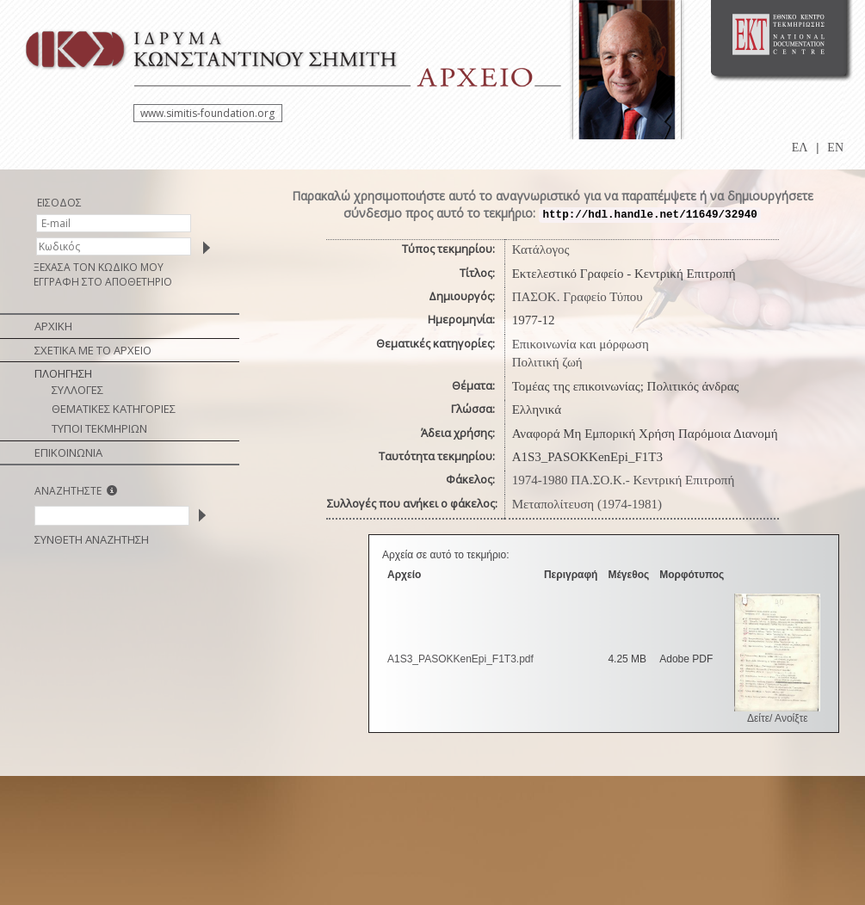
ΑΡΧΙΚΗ (53, 326)
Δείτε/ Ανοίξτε (777, 718)
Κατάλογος (541, 249)
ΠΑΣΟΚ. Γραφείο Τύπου (577, 297)
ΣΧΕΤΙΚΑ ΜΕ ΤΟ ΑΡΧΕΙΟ (92, 350)
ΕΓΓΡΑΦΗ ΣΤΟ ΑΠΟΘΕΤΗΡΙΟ (103, 281)
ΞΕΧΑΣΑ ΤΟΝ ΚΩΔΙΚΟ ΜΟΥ (99, 267)
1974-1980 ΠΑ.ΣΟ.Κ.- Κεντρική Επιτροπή (623, 480)
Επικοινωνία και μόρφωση (580, 344)
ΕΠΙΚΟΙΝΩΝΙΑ (68, 452)
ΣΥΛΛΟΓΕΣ (77, 389)
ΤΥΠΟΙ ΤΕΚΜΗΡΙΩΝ (99, 428)
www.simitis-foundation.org (207, 113)
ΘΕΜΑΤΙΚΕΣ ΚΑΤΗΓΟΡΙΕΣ (114, 408)
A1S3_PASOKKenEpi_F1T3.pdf (460, 659)
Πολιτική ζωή (547, 362)
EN (835, 147)
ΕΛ (800, 147)
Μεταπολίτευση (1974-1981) (587, 504)
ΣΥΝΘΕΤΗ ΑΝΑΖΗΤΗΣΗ (91, 539)
